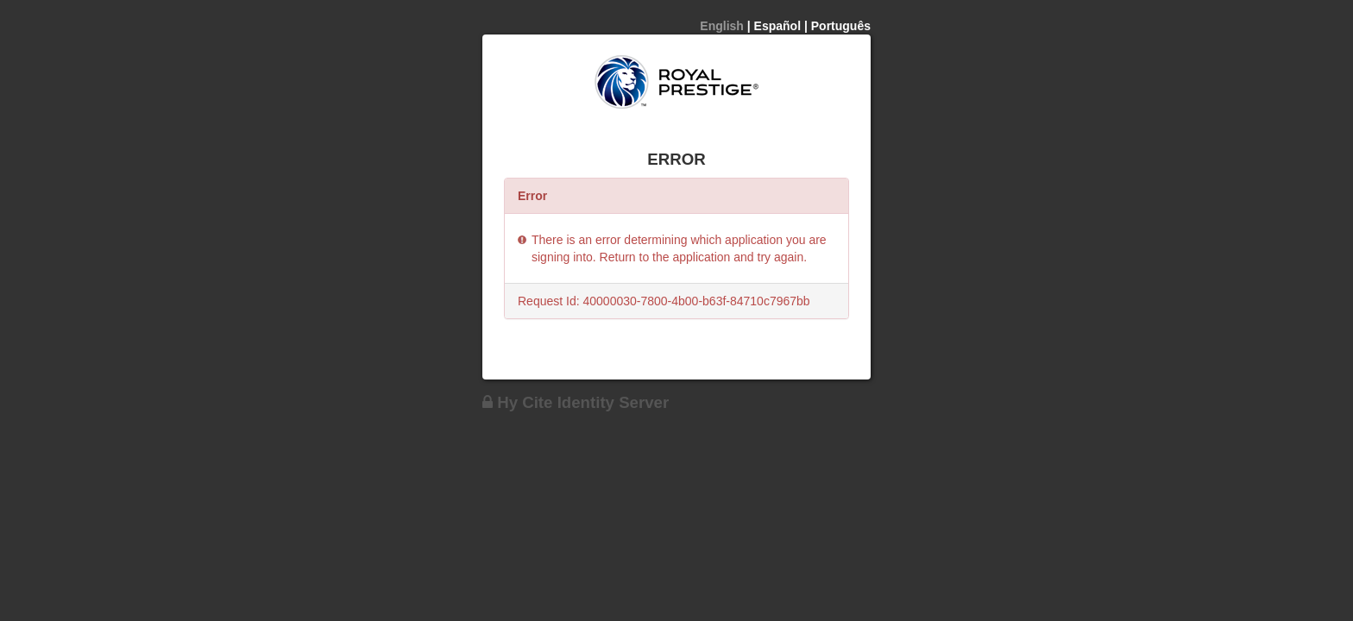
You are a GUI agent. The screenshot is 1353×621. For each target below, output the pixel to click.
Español (777, 26)
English (722, 26)
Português (841, 26)
